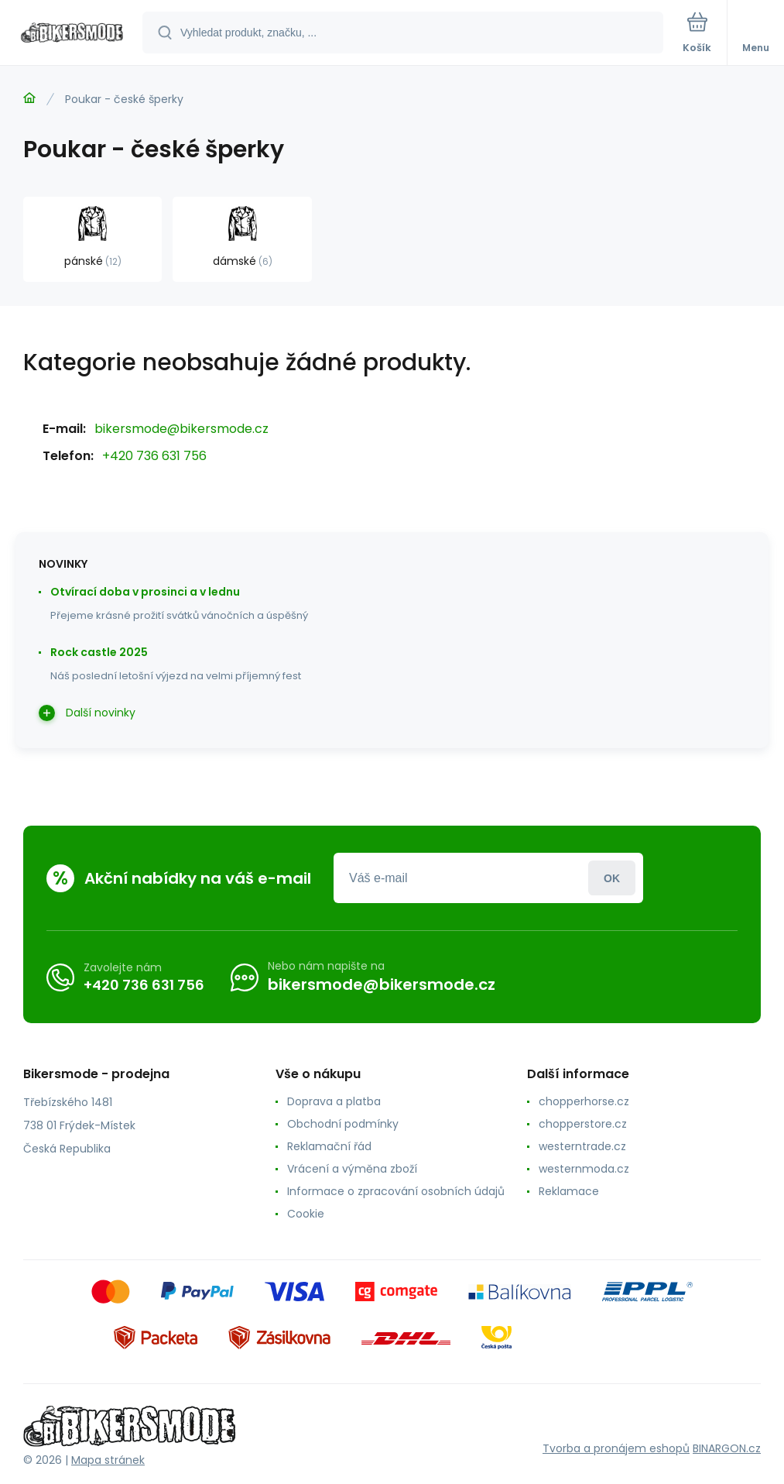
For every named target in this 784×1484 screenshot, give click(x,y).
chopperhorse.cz (584, 1101)
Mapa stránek (108, 1460)
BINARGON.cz (727, 1448)
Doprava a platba (334, 1101)
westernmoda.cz (584, 1169)
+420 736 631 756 (154, 456)
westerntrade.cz (582, 1146)
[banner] (72, 34)
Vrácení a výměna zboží (352, 1169)
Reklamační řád (329, 1146)
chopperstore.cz (583, 1124)
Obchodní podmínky (343, 1124)
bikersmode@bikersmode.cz (181, 429)
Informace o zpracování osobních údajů (396, 1191)
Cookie (305, 1213)
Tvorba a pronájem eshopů (616, 1448)
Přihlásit (611, 878)
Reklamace (569, 1191)
